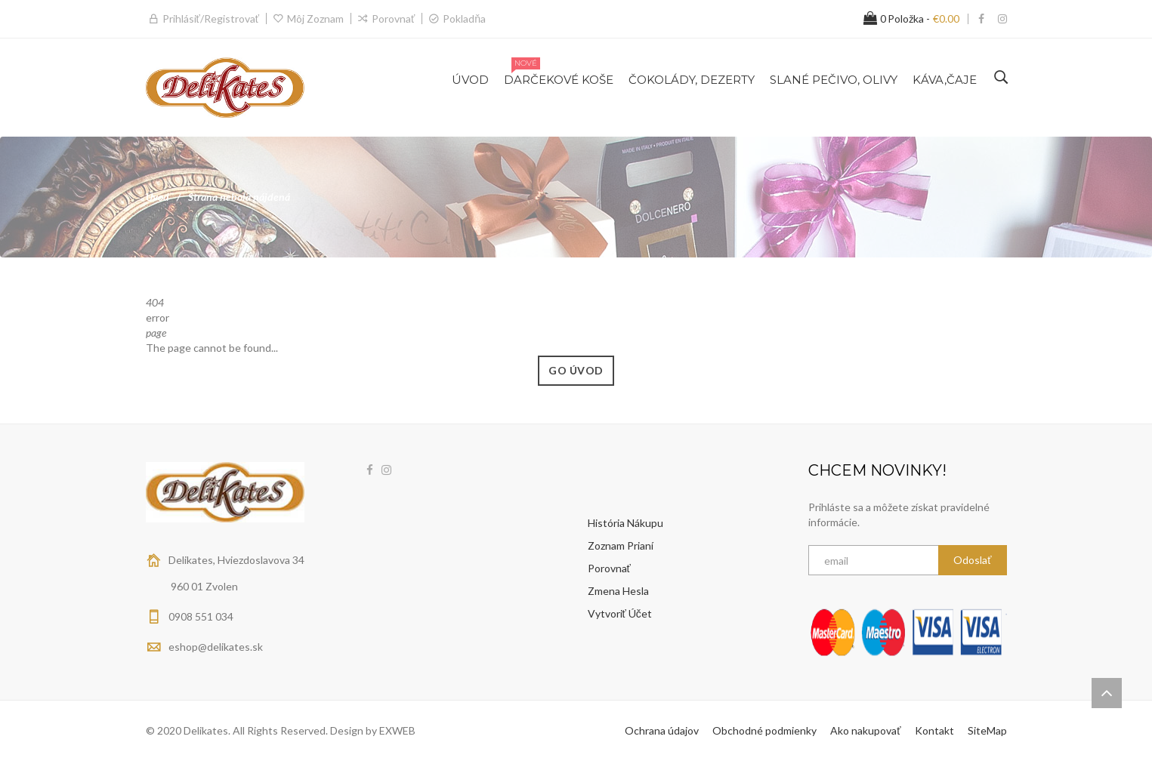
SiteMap (987, 730)
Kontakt (934, 730)
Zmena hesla (618, 590)
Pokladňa (464, 18)
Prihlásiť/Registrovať (211, 18)
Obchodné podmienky (764, 730)
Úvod (157, 196)
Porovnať (393, 18)
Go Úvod (576, 370)
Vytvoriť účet (620, 613)
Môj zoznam (315, 18)
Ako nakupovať (865, 730)
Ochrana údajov (662, 730)
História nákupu (625, 522)
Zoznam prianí (620, 545)
